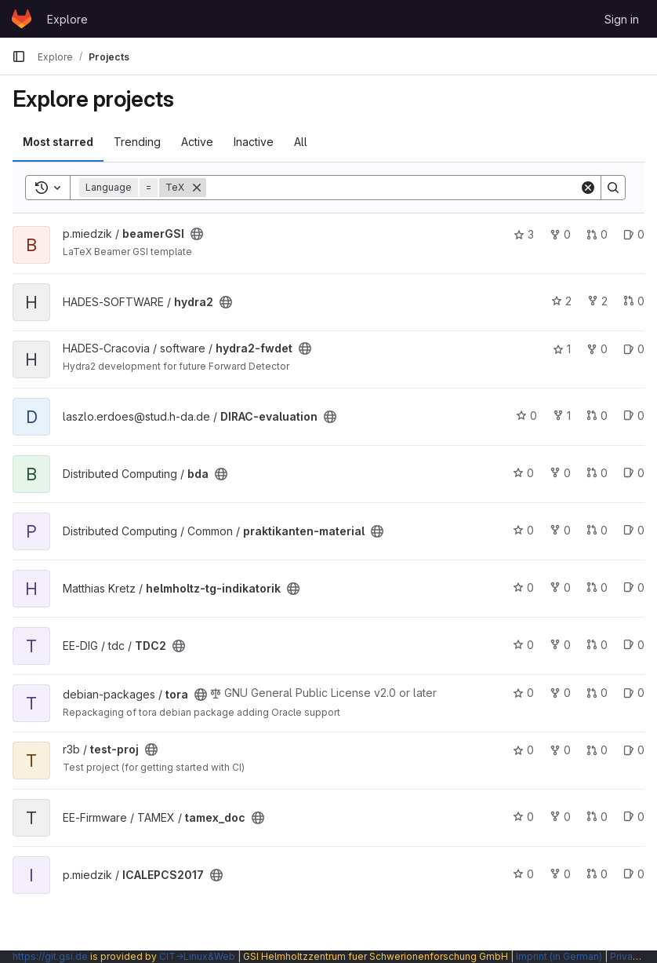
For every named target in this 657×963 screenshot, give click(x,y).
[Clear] (588, 187)
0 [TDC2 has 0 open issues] (633, 644)
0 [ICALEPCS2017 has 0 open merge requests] (597, 874)
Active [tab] (197, 141)
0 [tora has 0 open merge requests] (597, 692)
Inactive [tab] (254, 141)
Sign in (621, 19)
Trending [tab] (137, 141)
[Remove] (196, 187)
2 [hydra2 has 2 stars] (561, 301)
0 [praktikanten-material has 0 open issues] (633, 530)
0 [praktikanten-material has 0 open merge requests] (597, 530)
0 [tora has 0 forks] (560, 692)
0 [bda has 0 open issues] (633, 473)
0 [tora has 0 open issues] (633, 692)
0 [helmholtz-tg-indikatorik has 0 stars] (523, 587)
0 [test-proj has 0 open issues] (633, 750)
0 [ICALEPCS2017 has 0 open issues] (633, 874)
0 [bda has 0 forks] (560, 473)
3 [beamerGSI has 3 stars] (524, 234)
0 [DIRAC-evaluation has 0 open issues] (633, 415)
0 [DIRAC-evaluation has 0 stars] (526, 415)
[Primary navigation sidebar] (18, 56)
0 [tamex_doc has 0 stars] (523, 816)
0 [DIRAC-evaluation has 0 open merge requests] (597, 415)
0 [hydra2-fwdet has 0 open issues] (633, 349)
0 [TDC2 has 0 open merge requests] (597, 644)
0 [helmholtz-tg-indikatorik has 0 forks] (560, 587)
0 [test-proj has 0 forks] (560, 750)
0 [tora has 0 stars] (523, 692)
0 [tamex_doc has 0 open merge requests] (597, 816)
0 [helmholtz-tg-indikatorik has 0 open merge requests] (597, 587)
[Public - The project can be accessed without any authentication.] (197, 234)
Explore (67, 19)
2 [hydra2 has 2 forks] (597, 301)
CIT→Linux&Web (197, 956)
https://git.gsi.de (50, 956)
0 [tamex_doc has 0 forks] (560, 816)
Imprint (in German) (559, 956)
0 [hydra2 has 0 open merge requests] (633, 301)
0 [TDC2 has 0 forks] (560, 644)
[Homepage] (21, 18)
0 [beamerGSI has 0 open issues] (633, 234)
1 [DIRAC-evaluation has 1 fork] (562, 415)
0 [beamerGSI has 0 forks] (560, 234)
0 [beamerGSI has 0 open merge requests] (597, 234)
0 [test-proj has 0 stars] (523, 750)
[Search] (392, 187)
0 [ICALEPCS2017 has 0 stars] (523, 874)
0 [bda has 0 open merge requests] (597, 473)
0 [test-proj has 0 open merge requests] (597, 750)
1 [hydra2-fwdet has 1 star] (562, 349)
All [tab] (300, 141)
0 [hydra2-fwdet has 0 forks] (597, 349)
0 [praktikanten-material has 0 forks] (560, 530)
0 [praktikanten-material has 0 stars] (523, 530)
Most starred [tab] (58, 141)
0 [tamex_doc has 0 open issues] (633, 816)
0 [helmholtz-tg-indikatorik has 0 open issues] (633, 587)
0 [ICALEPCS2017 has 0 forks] (560, 874)
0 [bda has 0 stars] (523, 473)
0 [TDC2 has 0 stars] (523, 644)
